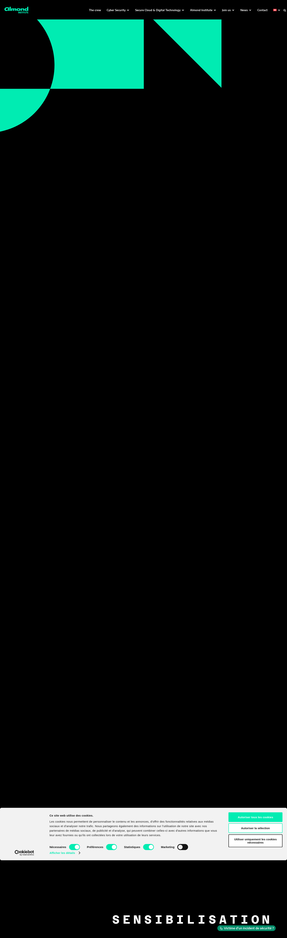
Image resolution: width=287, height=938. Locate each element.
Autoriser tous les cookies (255, 894)
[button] (118, 10)
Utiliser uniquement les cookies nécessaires (255, 918)
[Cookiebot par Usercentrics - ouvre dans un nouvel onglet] (24, 930)
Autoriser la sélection (255, 905)
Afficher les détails (62, 930)
